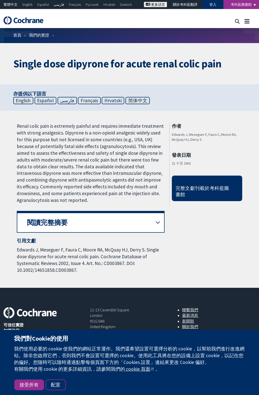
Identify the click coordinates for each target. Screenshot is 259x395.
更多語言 (155, 4)
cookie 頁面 (137, 369)
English (28, 4)
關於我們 (190, 326)
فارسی (59, 4)
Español (43, 4)
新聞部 (188, 321)
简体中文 (137, 100)
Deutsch (126, 4)
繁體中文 (11, 4)
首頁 (17, 35)
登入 (212, 4)
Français (75, 4)
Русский (92, 4)
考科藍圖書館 (241, 4)
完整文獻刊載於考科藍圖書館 (202, 191)
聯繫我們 (190, 309)
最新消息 (190, 315)
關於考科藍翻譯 (185, 4)
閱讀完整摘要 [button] (47, 222)
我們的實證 (39, 35)
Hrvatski (109, 4)
